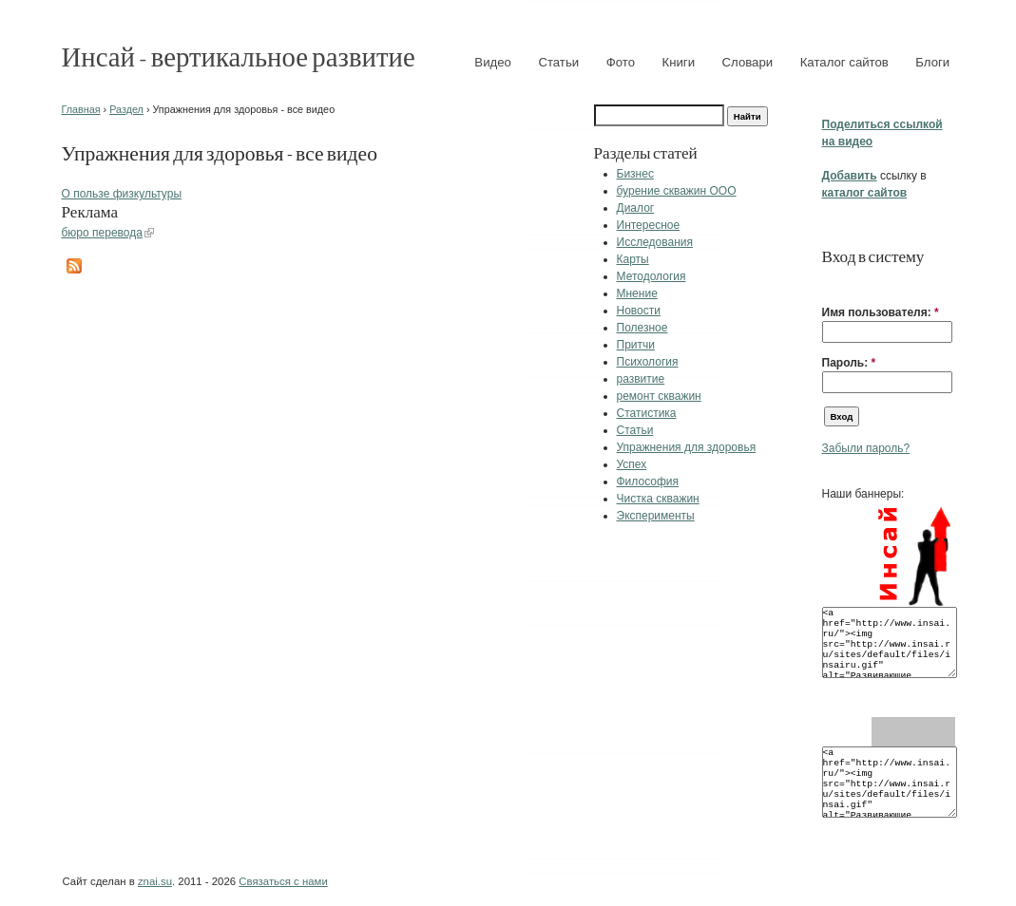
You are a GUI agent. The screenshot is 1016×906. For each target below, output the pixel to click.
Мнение (637, 293)
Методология (651, 276)
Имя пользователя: (880, 312)
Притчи (636, 344)
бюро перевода (102, 232)
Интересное (649, 225)
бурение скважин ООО (677, 191)
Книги (679, 62)
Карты (633, 259)
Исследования (655, 242)
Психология (648, 361)
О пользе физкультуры (122, 193)
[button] (829, 283)
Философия (648, 481)
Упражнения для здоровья (687, 447)
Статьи (558, 62)
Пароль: (849, 362)
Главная (81, 109)
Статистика (647, 413)
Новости (639, 310)
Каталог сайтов (844, 62)
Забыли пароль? (866, 448)
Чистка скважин (658, 498)
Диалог (636, 208)
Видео (492, 62)
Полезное (642, 327)
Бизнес (635, 173)
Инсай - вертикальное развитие (238, 55)
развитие (641, 379)
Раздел (126, 109)
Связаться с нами (283, 881)
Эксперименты (656, 515)
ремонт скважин (659, 396)
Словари (748, 62)
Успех (632, 464)
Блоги (932, 62)
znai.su (155, 881)
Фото (620, 62)
